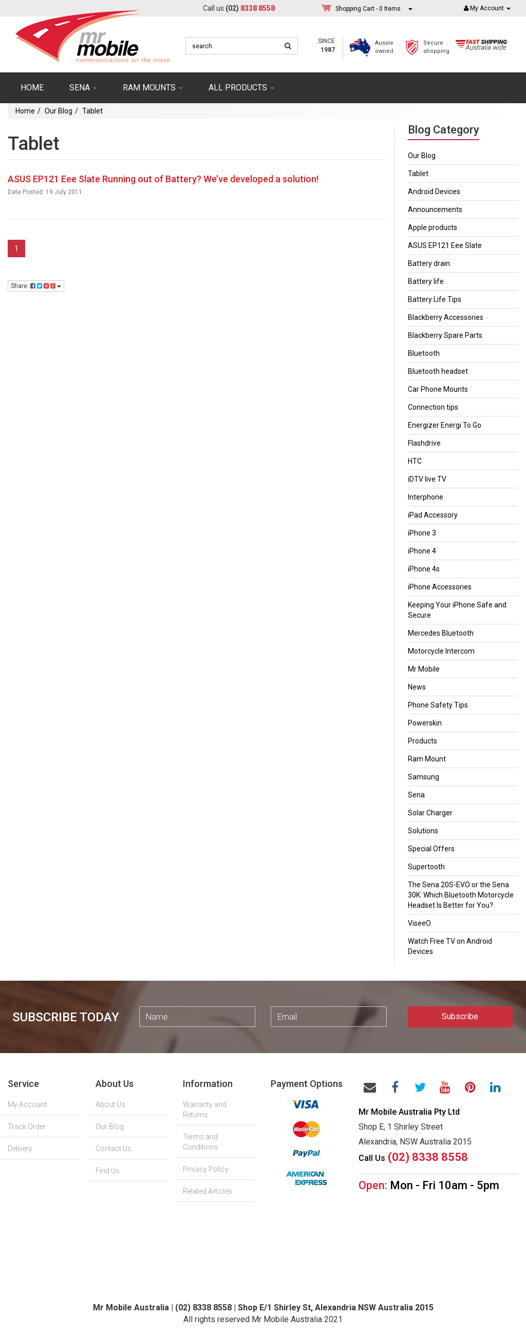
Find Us (108, 1171)
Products (422, 741)
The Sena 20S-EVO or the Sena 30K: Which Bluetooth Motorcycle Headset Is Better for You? (461, 895)
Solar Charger (430, 813)
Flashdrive (424, 443)
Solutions (423, 831)
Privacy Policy (206, 1169)
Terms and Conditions (200, 1142)
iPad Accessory (433, 515)
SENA (83, 87)
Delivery (20, 1148)
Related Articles (207, 1191)
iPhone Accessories (440, 587)
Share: (36, 286)
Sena (416, 795)
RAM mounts (153, 87)
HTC (415, 461)
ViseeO (419, 923)
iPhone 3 (422, 533)
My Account (27, 1104)
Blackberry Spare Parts (445, 335)
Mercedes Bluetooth (441, 633)
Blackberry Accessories (445, 317)
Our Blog (58, 111)
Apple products (432, 227)
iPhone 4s (424, 569)
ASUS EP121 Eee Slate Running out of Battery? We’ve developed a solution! (163, 179)
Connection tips (433, 407)
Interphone (425, 497)
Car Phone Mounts (438, 389)
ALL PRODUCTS (241, 87)
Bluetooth (424, 353)
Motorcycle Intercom (441, 651)
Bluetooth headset (438, 371)
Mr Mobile (424, 669)
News (417, 687)
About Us (110, 1104)
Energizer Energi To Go (444, 425)
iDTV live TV (427, 479)
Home (32, 87)
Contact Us (114, 1148)
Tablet (92, 111)
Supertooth (426, 867)
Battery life (426, 281)
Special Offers (431, 849)
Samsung (423, 777)
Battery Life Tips (434, 299)
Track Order (27, 1126)
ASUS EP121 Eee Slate (445, 245)
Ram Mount (427, 759)
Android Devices (434, 191)
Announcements (435, 209)
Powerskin (425, 723)
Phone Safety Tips (438, 705)
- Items (368, 8)
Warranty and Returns (205, 1109)
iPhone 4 (422, 551)
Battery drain (429, 263)
